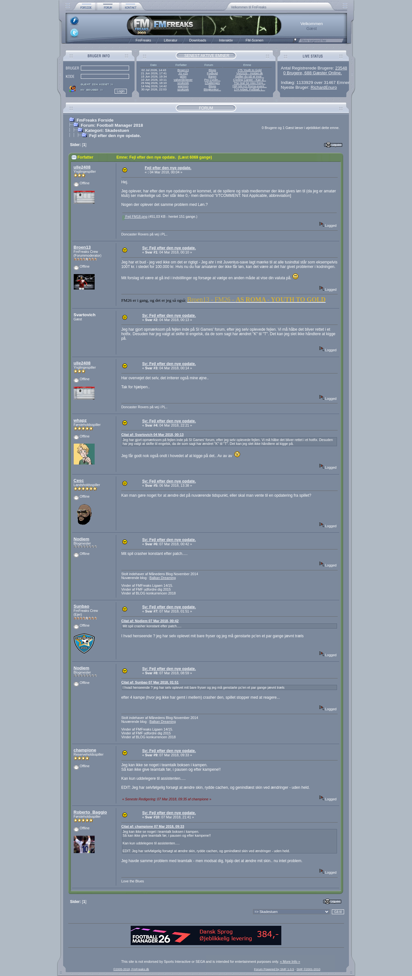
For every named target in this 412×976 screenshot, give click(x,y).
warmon (183, 86)
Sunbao (81, 606)
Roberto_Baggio (90, 812)
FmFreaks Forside (95, 120)
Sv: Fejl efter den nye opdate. (169, 248)
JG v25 (183, 73)
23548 (341, 68)
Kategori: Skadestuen (107, 130)
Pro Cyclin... (212, 79)
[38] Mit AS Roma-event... (249, 86)
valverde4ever (182, 79)
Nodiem (81, 539)
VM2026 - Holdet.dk (249, 73)
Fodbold (212, 73)
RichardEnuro (324, 87)
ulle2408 (82, 167)
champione (85, 750)
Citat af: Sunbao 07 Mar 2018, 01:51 (150, 682)
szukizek (183, 83)
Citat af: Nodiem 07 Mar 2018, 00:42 (150, 621)
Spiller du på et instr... (249, 76)
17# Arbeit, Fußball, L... (249, 89)
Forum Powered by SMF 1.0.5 (274, 969)
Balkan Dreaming (162, 578)
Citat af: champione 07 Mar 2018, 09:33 (152, 826)
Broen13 (183, 70)
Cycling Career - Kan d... (249, 79)
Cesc (79, 480)
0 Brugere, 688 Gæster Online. (312, 72)
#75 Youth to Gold (249, 70)
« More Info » (290, 961)
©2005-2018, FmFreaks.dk (131, 969)
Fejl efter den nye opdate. (115, 135)
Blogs (212, 70)
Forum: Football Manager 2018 (112, 125)
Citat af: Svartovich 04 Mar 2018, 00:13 (152, 435)
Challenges (212, 83)
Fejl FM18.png (134, 216)
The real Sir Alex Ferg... (249, 83)
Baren (212, 76)
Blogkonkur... (212, 89)
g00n (183, 76)
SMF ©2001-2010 (308, 969)
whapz (80, 420)
